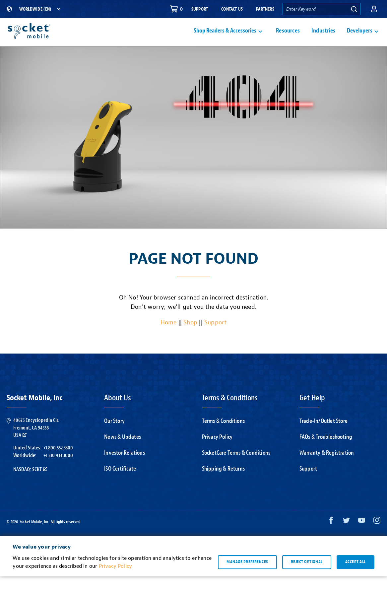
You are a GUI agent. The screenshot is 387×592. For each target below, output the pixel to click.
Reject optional (307, 577)
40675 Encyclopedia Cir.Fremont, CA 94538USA (36, 443)
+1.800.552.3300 (58, 463)
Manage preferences (247, 577)
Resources (288, 38)
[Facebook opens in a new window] (331, 537)
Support (199, 9)
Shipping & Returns (223, 484)
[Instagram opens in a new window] (376, 537)
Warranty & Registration (326, 468)
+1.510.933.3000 (58, 471)
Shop (190, 338)
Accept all (355, 577)
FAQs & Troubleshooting (325, 452)
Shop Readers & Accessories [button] (225, 38)
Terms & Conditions (223, 436)
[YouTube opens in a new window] (361, 537)
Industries (323, 38)
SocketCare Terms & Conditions (236, 468)
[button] (374, 9)
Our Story (114, 436)
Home (169, 338)
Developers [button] (359, 38)
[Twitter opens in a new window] (346, 537)
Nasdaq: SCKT (30, 485)
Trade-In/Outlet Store (323, 436)
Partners (265, 9)
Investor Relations (124, 468)
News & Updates (122, 452)
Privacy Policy (217, 452)
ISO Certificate (120, 484)
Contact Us (232, 9)
